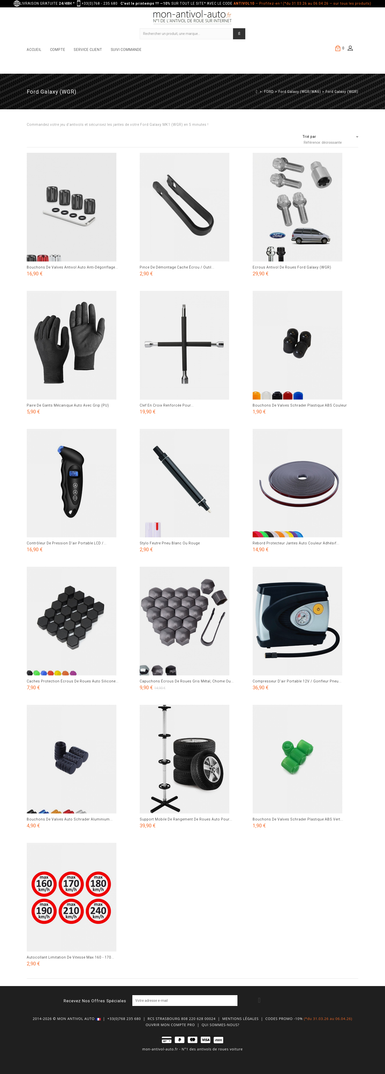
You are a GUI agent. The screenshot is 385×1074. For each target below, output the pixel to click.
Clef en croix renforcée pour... (167, 405)
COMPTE (57, 50)
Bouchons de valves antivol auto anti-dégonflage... (72, 267)
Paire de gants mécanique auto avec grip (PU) (68, 405)
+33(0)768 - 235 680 (100, 3)
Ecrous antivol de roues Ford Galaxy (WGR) (292, 267)
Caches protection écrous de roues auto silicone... (73, 681)
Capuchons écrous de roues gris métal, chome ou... (187, 681)
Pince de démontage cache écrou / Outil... (177, 267)
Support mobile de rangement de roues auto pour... (186, 819)
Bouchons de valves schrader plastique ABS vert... (298, 819)
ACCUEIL (34, 50)
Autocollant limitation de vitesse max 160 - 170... (70, 957)
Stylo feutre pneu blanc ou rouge (170, 543)
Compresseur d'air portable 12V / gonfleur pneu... (297, 681)
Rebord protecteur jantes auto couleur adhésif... (296, 543)
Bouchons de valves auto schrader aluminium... (70, 819)
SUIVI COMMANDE (126, 50)
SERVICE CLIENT (88, 50)
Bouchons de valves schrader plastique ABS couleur (300, 405)
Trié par (309, 137)
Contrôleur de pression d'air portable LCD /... (67, 543)
